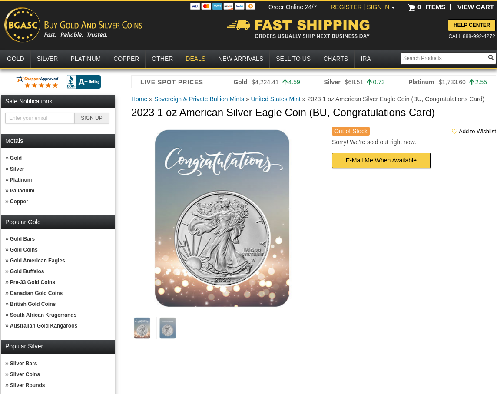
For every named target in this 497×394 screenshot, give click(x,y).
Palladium (22, 191)
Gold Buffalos (27, 271)
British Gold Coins (33, 304)
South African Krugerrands (43, 315)
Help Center (472, 25)
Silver (17, 169)
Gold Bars (22, 239)
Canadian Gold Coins (36, 293)
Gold (16, 158)
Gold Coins (24, 250)
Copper (19, 202)
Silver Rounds (27, 385)
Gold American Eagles (37, 261)
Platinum (21, 180)
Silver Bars (23, 364)
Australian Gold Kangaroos (43, 326)
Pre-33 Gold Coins (32, 282)
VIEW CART (475, 6)
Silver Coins (25, 374)
